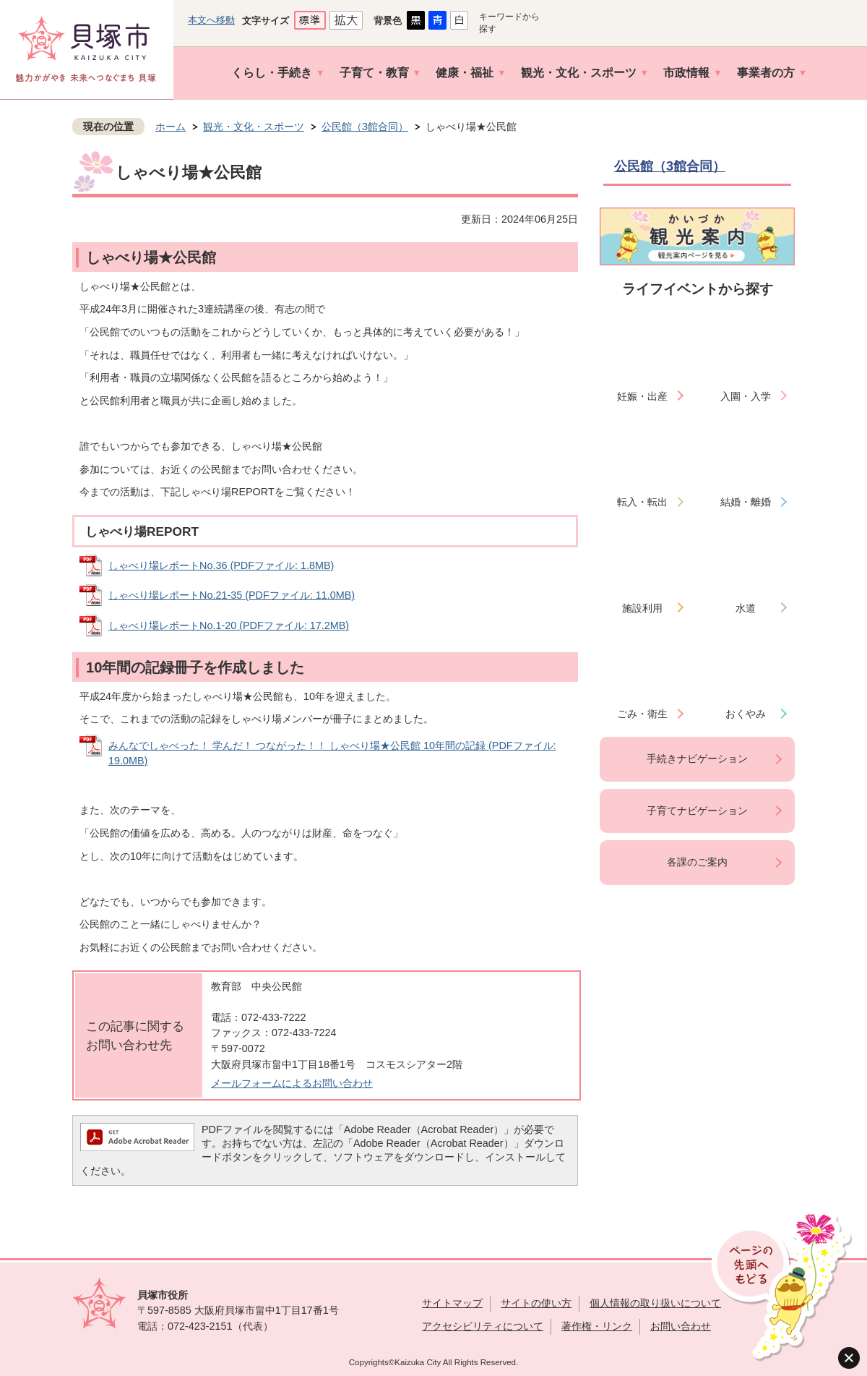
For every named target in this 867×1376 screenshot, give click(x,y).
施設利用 (642, 608)
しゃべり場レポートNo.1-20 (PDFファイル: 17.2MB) (228, 625)
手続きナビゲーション (697, 758)
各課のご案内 (697, 862)
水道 (746, 608)
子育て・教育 (374, 73)
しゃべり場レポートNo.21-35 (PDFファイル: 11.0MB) (231, 595)
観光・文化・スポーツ (579, 73)
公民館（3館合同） (365, 126)
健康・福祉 (464, 73)
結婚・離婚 (745, 502)
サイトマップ (452, 1303)
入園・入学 (745, 396)
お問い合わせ (680, 1326)
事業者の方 (766, 73)
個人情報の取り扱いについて (655, 1303)
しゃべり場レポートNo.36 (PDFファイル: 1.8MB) (221, 565)
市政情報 (686, 73)
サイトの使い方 (536, 1303)
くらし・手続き (271, 73)
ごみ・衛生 (642, 713)
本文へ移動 (211, 19)
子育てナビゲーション (697, 810)
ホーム (170, 126)
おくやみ (745, 713)
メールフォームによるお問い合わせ (292, 1083)
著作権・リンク (596, 1326)
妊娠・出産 (642, 396)
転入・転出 (642, 502)
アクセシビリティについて (482, 1326)
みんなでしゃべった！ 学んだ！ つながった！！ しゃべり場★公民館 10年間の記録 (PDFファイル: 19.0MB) (332, 753)
